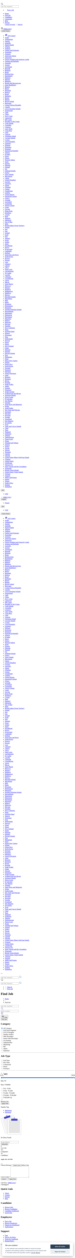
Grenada (7, 200)
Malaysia (8, 322)
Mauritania (8, 313)
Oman (7, 348)
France (7, 173)
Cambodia (8, 251)
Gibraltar (8, 187)
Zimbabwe (8, 487)
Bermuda (8, 90)
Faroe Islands (9, 174)
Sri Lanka (8, 273)
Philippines (8, 357)
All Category (7, 1028)
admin (5, 1048)
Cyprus (7, 140)
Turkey (7, 446)
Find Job (8, 15)
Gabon (7, 178)
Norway (7, 340)
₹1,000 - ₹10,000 (9, 1093)
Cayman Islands (10, 138)
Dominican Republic (11, 151)
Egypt (7, 156)
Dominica (8, 147)
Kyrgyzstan (8, 249)
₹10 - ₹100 (7, 1088)
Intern (5, 1066)
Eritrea (7, 158)
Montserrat (8, 315)
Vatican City (9, 465)
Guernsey (8, 183)
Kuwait (7, 260)
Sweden (7, 417)
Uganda (7, 454)
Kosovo (7, 258)
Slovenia (8, 415)
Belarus (7, 87)
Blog (6, 21)
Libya (7, 267)
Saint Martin (9, 284)
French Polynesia (10, 373)
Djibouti (7, 145)
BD (4, 1046)
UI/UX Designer (8, 1032)
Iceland (7, 233)
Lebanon (8, 264)
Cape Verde (8, 129)
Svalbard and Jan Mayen (13, 393)
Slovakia (8, 413)
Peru (6, 355)
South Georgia (9, 392)
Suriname (8, 412)
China (7, 114)
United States (9, 461)
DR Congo (8, 120)
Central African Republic (13, 105)
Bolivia (7, 92)
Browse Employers (11, 1225)
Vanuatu (7, 476)
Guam (7, 207)
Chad (6, 428)
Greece (7, 198)
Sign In (18, 24)
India (6, 224)
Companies (8, 19)
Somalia (7, 403)
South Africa (9, 483)
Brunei (7, 98)
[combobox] (25, 1165)
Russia (7, 381)
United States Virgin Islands (14, 472)
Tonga (7, 441)
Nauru (7, 344)
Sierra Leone (9, 397)
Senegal (7, 388)
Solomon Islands (10, 395)
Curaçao (7, 134)
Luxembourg (9, 278)
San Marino (8, 401)
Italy (6, 236)
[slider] (2, 1077)
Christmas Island (10, 136)
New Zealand (9, 346)
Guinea (7, 189)
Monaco (7, 288)
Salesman (8, 1112)
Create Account (10, 24)
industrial (6, 1051)
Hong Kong (8, 211)
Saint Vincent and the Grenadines (16, 466)
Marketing (6, 1044)
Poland (7, 362)
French (7, 503)
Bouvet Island (9, 101)
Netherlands (9, 339)
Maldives (8, 293)
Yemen (7, 481)
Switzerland (9, 110)
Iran (6, 229)
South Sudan (9, 408)
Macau (7, 282)
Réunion (7, 377)
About (7, 1195)
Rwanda (7, 382)
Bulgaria (7, 78)
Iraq (6, 231)
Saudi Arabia (9, 384)
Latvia (7, 280)
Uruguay (8, 459)
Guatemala (8, 204)
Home (7, 13)
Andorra (7, 48)
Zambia (7, 485)
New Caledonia (10, 328)
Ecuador (7, 154)
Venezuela (8, 468)
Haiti (6, 216)
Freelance (6, 1068)
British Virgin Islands (12, 470)
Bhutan (7, 100)
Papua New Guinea (11, 361)
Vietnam (7, 474)
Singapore (8, 390)
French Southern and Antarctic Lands (17, 59)
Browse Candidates (11, 1211)
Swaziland (8, 419)
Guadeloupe (9, 191)
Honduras (8, 213)
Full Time (6, 1060)
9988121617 (6, 29)
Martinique (8, 317)
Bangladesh (8, 76)
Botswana (8, 103)
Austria (7, 65)
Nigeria (7, 333)
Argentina (8, 52)
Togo (6, 430)
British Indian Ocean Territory (14, 225)
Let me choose (35, 1252)
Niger (7, 330)
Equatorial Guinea (11, 196)
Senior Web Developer (10, 1038)
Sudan (7, 386)
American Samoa (10, 56)
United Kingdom (10, 180)
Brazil (7, 94)
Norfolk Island (9, 331)
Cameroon (8, 118)
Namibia (7, 326)
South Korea (9, 257)
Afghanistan (9, 39)
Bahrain (7, 79)
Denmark (8, 149)
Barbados (8, 96)
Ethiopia (7, 165)
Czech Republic (10, 141)
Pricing (7, 23)
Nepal (7, 342)
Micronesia (8, 176)
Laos (6, 262)
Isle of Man (8, 222)
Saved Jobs (8, 1215)
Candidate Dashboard (12, 1213)
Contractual (7, 1064)
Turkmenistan (9, 437)
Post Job (9, 989)
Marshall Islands (10, 297)
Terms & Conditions (11, 1241)
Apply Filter (5, 1103)
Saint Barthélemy (10, 85)
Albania (7, 47)
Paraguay (8, 370)
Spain (7, 162)
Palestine (8, 372)
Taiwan (7, 450)
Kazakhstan (8, 246)
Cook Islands (9, 123)
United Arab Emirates (12, 50)
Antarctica (8, 58)
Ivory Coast (8, 116)
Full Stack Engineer (9, 1030)
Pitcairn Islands (10, 353)
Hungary (8, 218)
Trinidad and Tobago (11, 443)
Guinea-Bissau (9, 194)
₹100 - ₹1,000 (8, 1091)
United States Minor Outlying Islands (17, 457)
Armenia (8, 54)
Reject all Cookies (60, 1251)
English (4, 499)
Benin (7, 72)
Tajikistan (8, 434)
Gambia (7, 193)
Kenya (7, 247)
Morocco (8, 286)
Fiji (6, 169)
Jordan (7, 242)
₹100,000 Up (7, 1097)
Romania (8, 379)
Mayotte (7, 324)
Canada (7, 107)
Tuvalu (7, 448)
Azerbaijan (8, 67)
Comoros (8, 127)
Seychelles (8, 423)
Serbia (7, 406)
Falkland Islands (10, 171)
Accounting (7, 1040)
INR (3, 490)
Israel (7, 235)
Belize (7, 89)
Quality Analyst (8, 1034)
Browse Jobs (9, 1209)
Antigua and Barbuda (12, 61)
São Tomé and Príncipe (12, 410)
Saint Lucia (8, 269)
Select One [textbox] (25, 1165)
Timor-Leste (9, 439)
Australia (8, 63)
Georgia (7, 182)
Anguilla (8, 43)
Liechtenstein (9, 271)
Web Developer (8, 1036)
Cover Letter (6, 1179)
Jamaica (7, 238)
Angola (7, 41)
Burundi (7, 68)
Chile (6, 112)
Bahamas (8, 81)
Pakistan (7, 350)
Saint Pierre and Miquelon (13, 404)
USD (6, 494)
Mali (6, 300)
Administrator (7, 1042)
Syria (6, 424)
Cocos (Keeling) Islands (13, 109)
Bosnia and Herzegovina (13, 83)
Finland (7, 167)
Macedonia (8, 298)
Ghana (7, 185)
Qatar (7, 375)
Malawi (7, 320)
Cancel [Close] (4, 1181)
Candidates (8, 17)
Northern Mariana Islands (13, 309)
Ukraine (7, 455)
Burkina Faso (9, 74)
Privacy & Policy (10, 1239)
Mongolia (8, 308)
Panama (7, 351)
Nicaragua (8, 335)
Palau (7, 359)
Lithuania (8, 277)
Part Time (6, 1062)
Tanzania (8, 452)
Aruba (7, 37)
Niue (6, 337)
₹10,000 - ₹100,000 (9, 1095)
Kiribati (7, 253)
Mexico (7, 295)
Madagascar (9, 291)
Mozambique (9, 311)
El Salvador (8, 399)
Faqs (6, 1237)
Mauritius (8, 319)
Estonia (7, 163)
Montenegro (9, 306)
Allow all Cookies (60, 1246)
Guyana (7, 209)
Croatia (7, 215)
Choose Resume (7, 1165)
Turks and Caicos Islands (13, 426)
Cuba (6, 132)
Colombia (8, 125)
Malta (7, 302)
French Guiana (9, 205)
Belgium (7, 70)
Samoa (7, 479)
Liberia (7, 266)
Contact (7, 1197)
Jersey (7, 240)
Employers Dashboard (12, 1227)
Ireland (7, 227)
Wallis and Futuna (11, 477)
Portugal (7, 368)
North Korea (9, 366)
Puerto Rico (9, 364)
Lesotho (7, 275)
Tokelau (7, 435)
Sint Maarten (9, 421)
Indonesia (8, 220)
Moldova (8, 289)
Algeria (7, 152)
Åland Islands (9, 45)
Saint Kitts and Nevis (12, 255)
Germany (8, 143)
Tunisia (7, 445)
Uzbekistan (8, 463)
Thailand (8, 432)
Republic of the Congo (12, 121)
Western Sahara (10, 160)
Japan (7, 244)
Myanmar (8, 304)
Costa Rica (8, 131)
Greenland (8, 202)
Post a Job (10, 10)
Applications (9, 1229)
